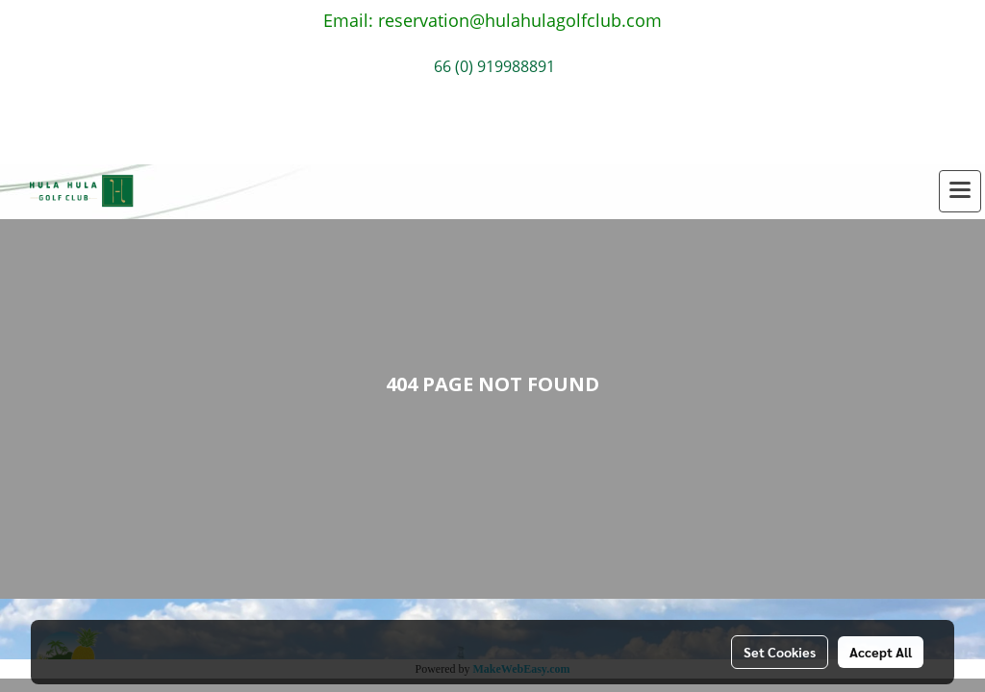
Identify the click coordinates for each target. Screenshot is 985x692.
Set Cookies (780, 651)
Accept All (880, 651)
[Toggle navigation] (960, 191)
